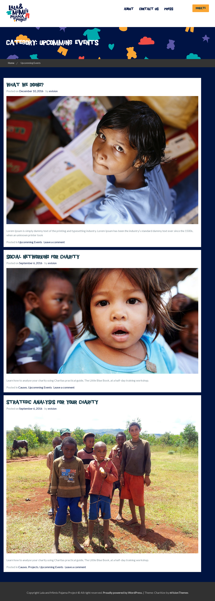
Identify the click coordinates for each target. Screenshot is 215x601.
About (129, 8)
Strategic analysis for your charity (52, 402)
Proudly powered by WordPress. (122, 592)
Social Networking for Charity (42, 257)
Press (168, 8)
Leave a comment (54, 242)
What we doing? (25, 85)
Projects (33, 567)
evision (53, 91)
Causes (22, 387)
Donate (201, 8)
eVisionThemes (179, 592)
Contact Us (149, 8)
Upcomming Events (30, 242)
